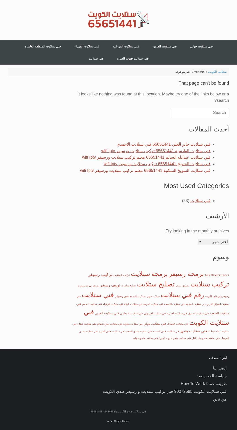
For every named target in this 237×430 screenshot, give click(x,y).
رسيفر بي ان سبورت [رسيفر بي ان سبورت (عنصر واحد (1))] (88, 285)
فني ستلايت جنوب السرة (132, 58)
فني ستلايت (96, 58)
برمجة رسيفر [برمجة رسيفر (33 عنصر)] (186, 273)
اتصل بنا (220, 368)
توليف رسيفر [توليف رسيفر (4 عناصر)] (110, 285)
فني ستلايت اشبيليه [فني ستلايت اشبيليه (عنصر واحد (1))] (195, 304)
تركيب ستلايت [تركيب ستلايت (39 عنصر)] (209, 284)
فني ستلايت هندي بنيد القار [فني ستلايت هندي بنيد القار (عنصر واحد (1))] (206, 338)
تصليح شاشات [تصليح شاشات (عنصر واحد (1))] (128, 285)
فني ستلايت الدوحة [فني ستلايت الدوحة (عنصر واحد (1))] (153, 304)
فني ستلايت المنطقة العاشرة (42, 46)
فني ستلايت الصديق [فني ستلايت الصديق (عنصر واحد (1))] (198, 313)
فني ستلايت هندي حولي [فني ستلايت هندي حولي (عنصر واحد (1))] (145, 338)
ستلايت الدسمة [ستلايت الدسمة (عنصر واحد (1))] (137, 296)
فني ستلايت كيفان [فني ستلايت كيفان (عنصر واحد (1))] (86, 323)
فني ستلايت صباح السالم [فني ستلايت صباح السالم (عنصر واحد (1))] (109, 323)
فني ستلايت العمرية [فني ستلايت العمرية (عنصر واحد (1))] (177, 313)
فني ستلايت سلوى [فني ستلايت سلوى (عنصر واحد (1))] (132, 323)
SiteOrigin (115, 421)
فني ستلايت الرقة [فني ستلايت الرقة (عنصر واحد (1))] (133, 304)
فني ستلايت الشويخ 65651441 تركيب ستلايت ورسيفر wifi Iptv (157, 164)
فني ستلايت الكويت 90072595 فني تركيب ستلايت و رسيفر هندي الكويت (165, 391)
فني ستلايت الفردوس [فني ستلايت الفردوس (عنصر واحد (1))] (155, 313)
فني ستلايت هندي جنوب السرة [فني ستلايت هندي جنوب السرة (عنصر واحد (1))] (175, 338)
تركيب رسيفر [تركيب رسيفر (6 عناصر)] (100, 274)
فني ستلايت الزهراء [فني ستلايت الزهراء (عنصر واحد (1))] (113, 304)
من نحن (220, 399)
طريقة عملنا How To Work (204, 383)
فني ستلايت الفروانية (126, 46)
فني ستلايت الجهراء (86, 46)
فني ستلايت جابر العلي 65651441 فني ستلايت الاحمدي (164, 144)
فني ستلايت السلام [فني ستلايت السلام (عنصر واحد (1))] (92, 304)
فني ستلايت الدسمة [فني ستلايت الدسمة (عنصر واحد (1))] (174, 304)
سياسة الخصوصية (212, 376)
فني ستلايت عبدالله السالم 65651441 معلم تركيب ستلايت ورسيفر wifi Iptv (146, 157)
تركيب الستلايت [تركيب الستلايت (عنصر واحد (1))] (121, 275)
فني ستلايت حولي (201, 46)
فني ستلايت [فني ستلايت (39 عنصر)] (98, 295)
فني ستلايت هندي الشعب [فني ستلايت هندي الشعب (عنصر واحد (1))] (138, 331)
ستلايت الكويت (217, 71)
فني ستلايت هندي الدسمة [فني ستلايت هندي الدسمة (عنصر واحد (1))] (166, 331)
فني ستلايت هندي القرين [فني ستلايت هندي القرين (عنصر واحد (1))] (111, 331)
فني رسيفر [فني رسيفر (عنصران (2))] (122, 296)
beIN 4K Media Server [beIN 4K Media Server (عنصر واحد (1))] (217, 275)
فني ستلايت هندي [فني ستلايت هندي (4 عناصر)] (193, 331)
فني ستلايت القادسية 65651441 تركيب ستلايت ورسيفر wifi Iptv (156, 151)
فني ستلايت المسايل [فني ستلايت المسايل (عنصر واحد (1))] (177, 323)
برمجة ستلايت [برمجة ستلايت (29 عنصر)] (149, 273)
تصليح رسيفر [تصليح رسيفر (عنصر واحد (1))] (182, 285)
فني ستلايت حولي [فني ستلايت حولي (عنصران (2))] (155, 323)
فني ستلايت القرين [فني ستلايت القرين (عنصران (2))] (107, 313)
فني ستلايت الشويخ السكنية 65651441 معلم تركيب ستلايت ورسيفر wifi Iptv (145, 170)
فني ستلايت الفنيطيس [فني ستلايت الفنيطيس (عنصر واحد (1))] (131, 313)
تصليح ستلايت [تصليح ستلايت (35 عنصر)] (156, 284)
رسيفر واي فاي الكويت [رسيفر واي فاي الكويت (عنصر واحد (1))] (217, 296)
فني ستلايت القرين (164, 46)
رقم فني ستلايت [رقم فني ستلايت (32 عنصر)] (182, 295)
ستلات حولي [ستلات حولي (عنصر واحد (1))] (153, 296)
